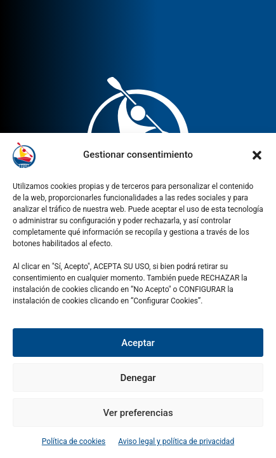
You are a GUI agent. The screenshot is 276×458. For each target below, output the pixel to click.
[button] (257, 155)
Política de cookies (74, 441)
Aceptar (138, 343)
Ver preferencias (138, 413)
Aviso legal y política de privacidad (176, 441)
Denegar (137, 378)
